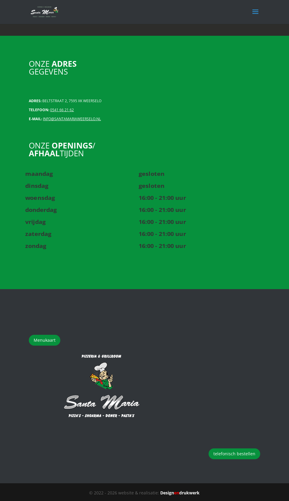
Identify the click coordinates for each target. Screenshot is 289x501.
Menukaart (45, 340)
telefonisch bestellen (234, 454)
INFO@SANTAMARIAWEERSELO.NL (72, 118)
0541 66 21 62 (62, 109)
